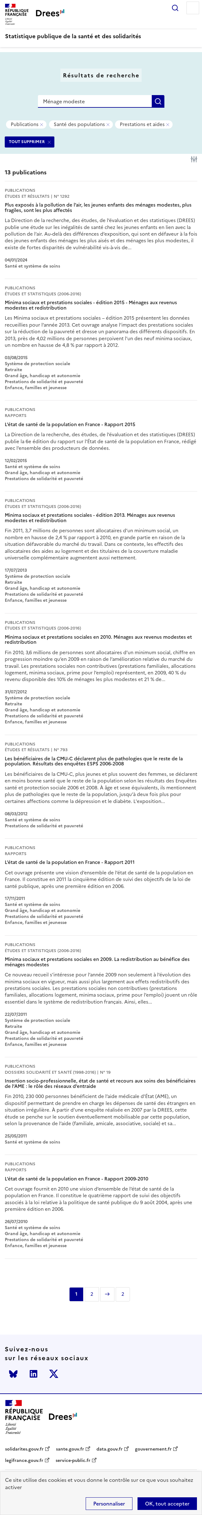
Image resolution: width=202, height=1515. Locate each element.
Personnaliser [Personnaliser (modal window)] (109, 1503)
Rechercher (175, 8)
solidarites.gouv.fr (24, 1449)
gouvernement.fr (153, 1449)
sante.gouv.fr (70, 1449)
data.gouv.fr (109, 1449)
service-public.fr (73, 1461)
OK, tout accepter (167, 1503)
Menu (193, 8)
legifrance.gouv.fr (24, 1461)
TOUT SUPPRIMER (27, 142)
